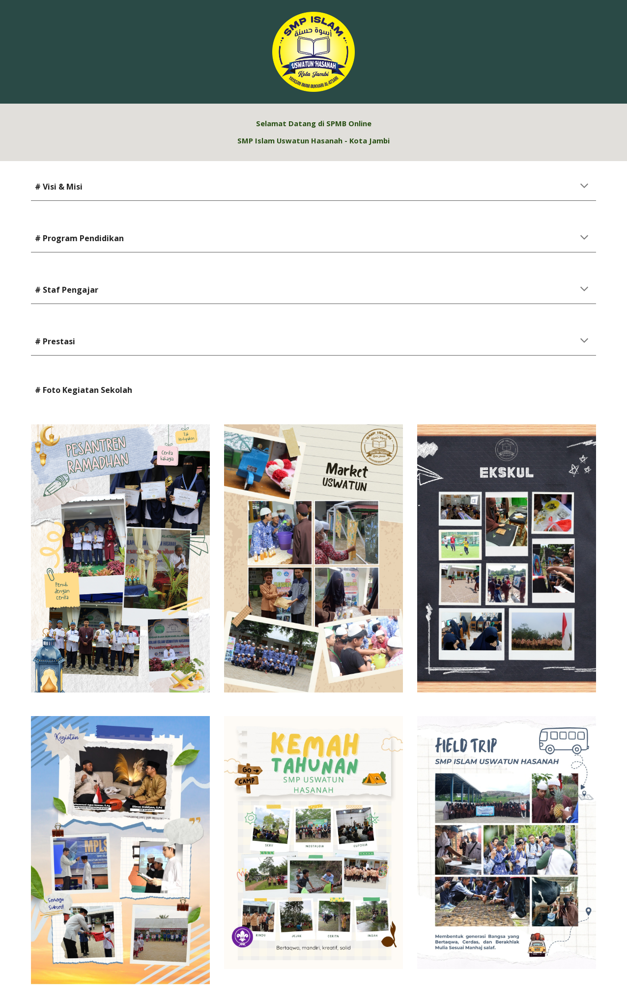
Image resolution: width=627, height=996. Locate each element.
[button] (584, 186)
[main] (314, 132)
